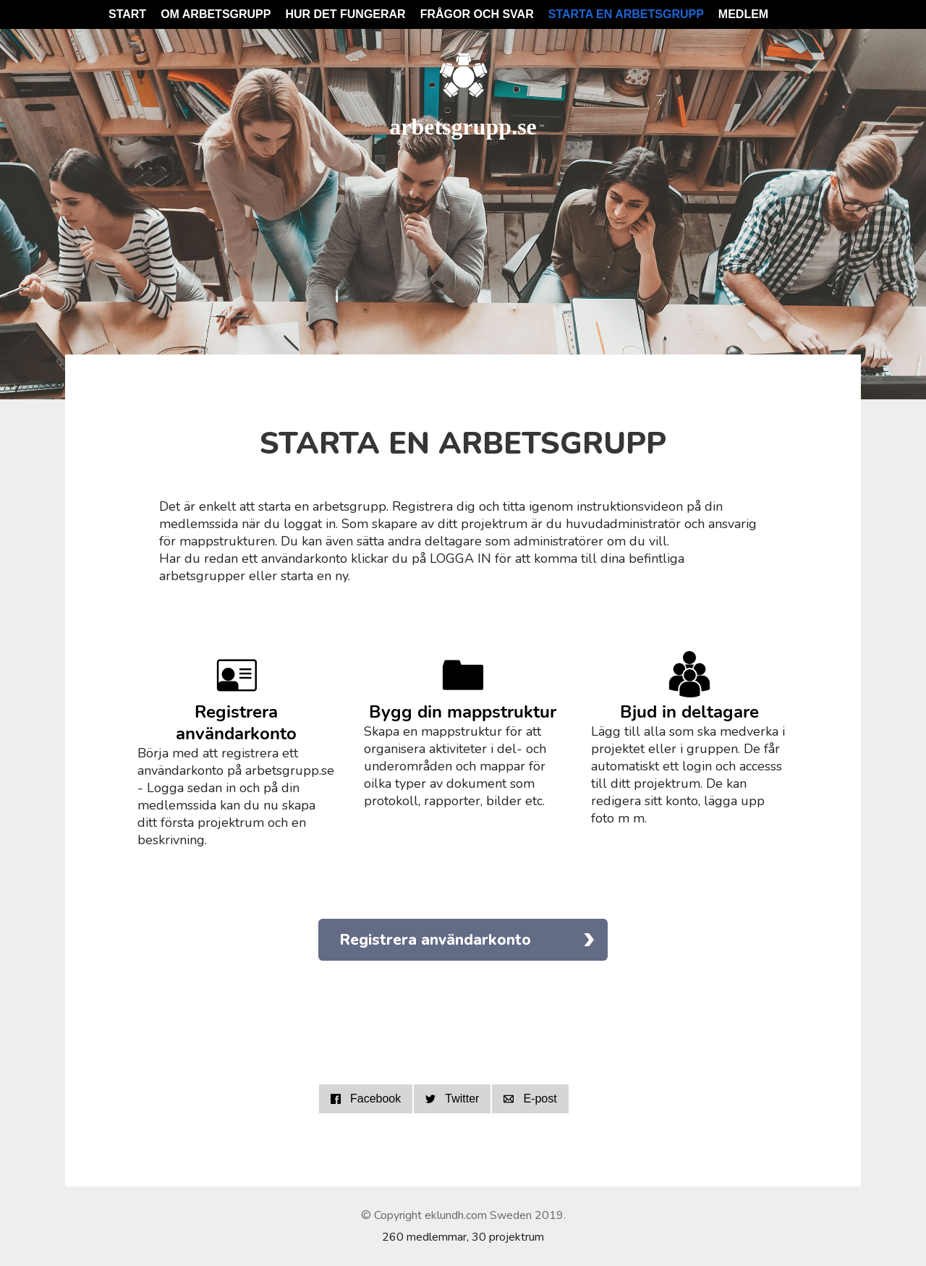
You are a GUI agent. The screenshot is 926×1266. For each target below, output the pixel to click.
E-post (530, 1098)
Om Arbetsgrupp (216, 14)
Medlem (743, 14)
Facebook (366, 1098)
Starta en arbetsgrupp (626, 14)
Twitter (452, 1098)
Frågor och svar (477, 14)
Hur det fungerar (345, 14)
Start (127, 14)
